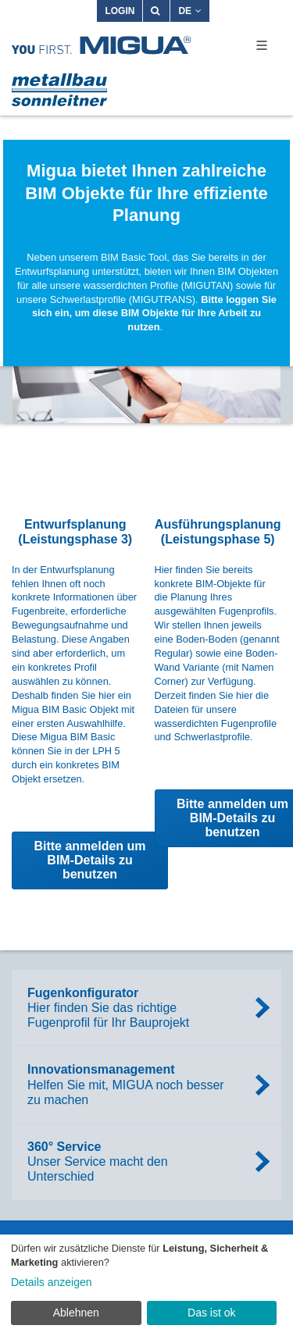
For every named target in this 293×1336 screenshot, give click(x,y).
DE (190, 10)
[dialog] (146, 1285)
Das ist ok (211, 1312)
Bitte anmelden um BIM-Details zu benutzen (89, 860)
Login (119, 10)
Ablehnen (76, 1312)
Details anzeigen (51, 1282)
